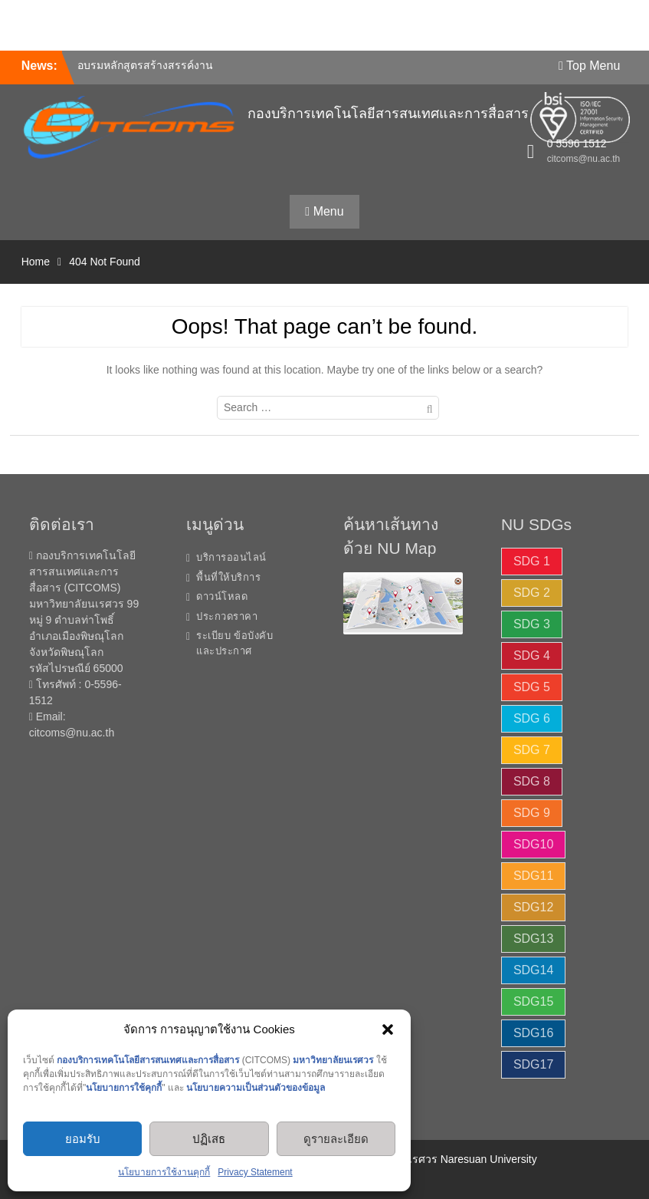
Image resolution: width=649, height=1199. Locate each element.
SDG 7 (531, 749)
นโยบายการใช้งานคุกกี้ (164, 1172)
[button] (387, 1029)
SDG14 (533, 970)
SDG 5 (531, 686)
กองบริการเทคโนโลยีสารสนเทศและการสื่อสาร (388, 113)
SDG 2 (531, 592)
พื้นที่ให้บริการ (228, 577)
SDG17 (533, 1064)
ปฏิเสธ (208, 1138)
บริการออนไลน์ (231, 557)
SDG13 (533, 938)
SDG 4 (531, 655)
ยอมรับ (82, 1138)
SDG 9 (531, 812)
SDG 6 (531, 718)
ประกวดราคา (226, 616)
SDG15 (533, 1001)
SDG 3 (531, 624)
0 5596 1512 (577, 143)
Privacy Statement (255, 1172)
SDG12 (533, 907)
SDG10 (533, 844)
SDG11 (533, 875)
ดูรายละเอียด (336, 1138)
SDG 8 (531, 781)
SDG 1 (531, 561)
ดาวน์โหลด (221, 596)
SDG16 (533, 1032)
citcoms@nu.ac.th (584, 158)
